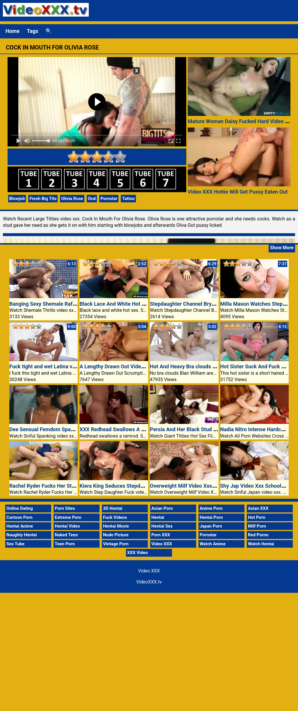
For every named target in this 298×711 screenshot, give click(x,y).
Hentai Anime (19, 526)
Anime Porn (211, 508)
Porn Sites (65, 508)
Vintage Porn (116, 543)
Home (12, 31)
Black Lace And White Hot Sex (114, 304)
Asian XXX (258, 508)
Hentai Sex (162, 526)
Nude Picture (116, 534)
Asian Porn (162, 508)
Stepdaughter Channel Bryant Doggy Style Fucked (208, 304)
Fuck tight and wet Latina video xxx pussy (58, 366)
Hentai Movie (116, 526)
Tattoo (128, 198)
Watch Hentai (261, 543)
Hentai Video (67, 526)
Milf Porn (257, 526)
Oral (92, 198)
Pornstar (108, 198)
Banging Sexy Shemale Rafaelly (46, 304)
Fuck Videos (115, 517)
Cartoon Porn (19, 517)
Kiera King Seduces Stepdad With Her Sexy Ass (134, 486)
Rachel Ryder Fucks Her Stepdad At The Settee (64, 486)
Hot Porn (256, 517)
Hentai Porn (211, 517)
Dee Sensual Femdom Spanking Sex (51, 429)
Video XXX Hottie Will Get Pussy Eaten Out (238, 192)
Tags (32, 31)
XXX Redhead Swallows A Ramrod (119, 429)
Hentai (157, 517)
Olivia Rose (72, 198)
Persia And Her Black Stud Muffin (189, 429)
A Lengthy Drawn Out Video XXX (117, 366)
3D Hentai (112, 508)
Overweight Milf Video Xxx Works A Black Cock (205, 486)
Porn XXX (160, 534)
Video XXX (161, 543)
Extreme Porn (68, 517)
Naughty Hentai (21, 534)
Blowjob (17, 198)
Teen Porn (65, 543)
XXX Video (137, 552)
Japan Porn (211, 526)
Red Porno (258, 534)
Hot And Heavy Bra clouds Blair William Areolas (205, 366)
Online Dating (19, 508)
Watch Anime (213, 543)
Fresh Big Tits (42, 198)
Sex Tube (15, 543)
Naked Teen (66, 534)
